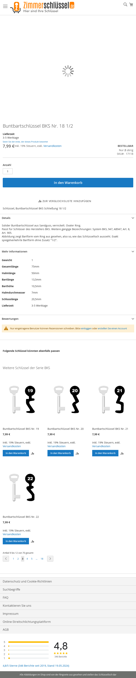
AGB (6, 630)
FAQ (5, 597)
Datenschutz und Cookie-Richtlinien (27, 581)
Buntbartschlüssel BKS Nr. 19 (21, 428)
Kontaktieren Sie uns (17, 606)
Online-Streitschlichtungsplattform (27, 622)
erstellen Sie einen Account (112, 328)
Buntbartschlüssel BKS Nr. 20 (65, 428)
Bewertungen (10, 318)
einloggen (86, 328)
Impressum (11, 614)
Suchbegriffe (11, 589)
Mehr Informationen (14, 251)
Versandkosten (52, 146)
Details (6, 218)
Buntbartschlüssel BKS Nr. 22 (21, 516)
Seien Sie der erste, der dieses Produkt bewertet (25, 141)
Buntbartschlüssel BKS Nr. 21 (110, 428)
